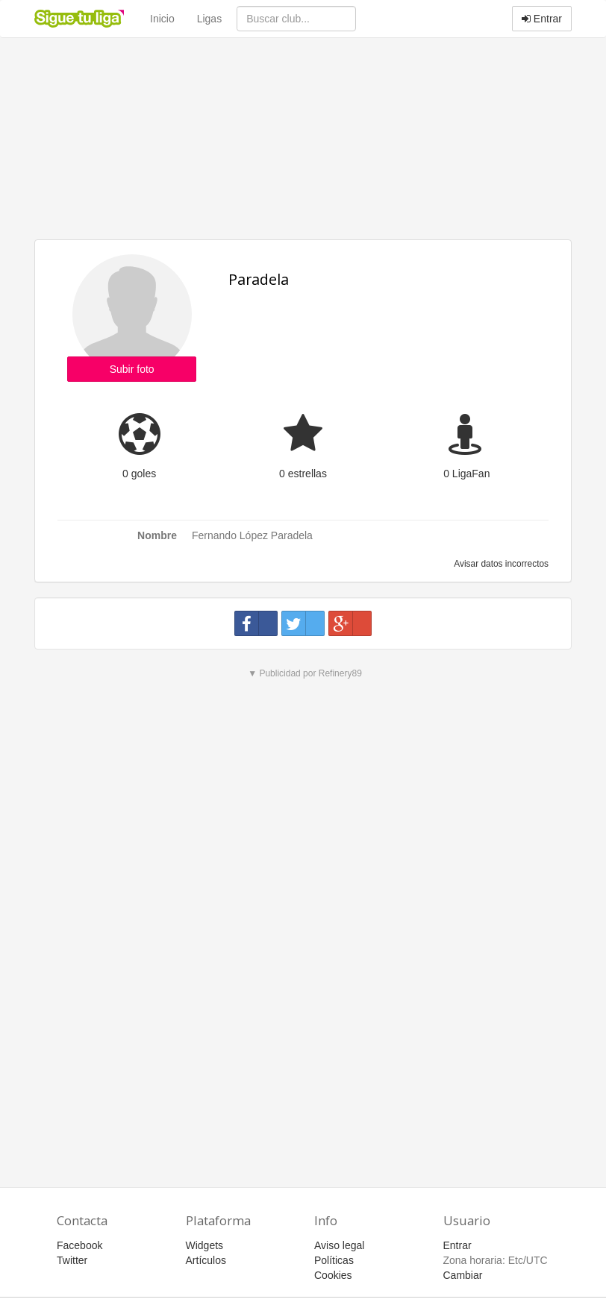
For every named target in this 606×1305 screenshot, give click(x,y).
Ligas (209, 19)
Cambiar (463, 1275)
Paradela (258, 279)
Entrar (542, 19)
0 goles (139, 473)
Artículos (206, 1260)
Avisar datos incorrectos (500, 564)
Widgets (205, 1245)
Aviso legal (339, 1245)
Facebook (79, 1245)
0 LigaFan (466, 473)
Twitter (72, 1260)
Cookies (333, 1275)
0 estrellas (303, 473)
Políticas (334, 1260)
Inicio (162, 19)
